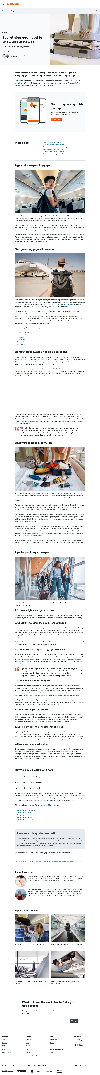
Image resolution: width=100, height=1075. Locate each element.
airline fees (72, 311)
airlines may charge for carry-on (62, 304)
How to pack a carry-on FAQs (53, 154)
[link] (76, 1065)
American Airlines (22, 335)
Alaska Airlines (21, 344)
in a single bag (74, 717)
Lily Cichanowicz (28, 55)
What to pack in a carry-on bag (53, 149)
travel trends (38, 798)
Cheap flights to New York (25, 812)
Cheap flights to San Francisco (27, 815)
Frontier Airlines (22, 337)
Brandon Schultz (16, 55)
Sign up (73, 1021)
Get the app (56, 120)
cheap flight (47, 805)
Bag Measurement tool (22, 371)
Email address (26, 1018)
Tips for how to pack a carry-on (54, 151)
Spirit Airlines (21, 339)
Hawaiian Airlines (22, 342)
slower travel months (39, 800)
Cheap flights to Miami (24, 817)
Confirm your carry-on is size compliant (56, 147)
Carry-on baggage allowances (53, 144)
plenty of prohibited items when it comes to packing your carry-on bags (58, 493)
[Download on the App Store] (79, 1045)
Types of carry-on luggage (52, 142)
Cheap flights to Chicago (25, 819)
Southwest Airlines (23, 332)
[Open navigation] (3, 4)
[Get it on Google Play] (79, 1040)
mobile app (73, 369)
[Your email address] (44, 1021)
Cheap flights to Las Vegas (26, 810)
